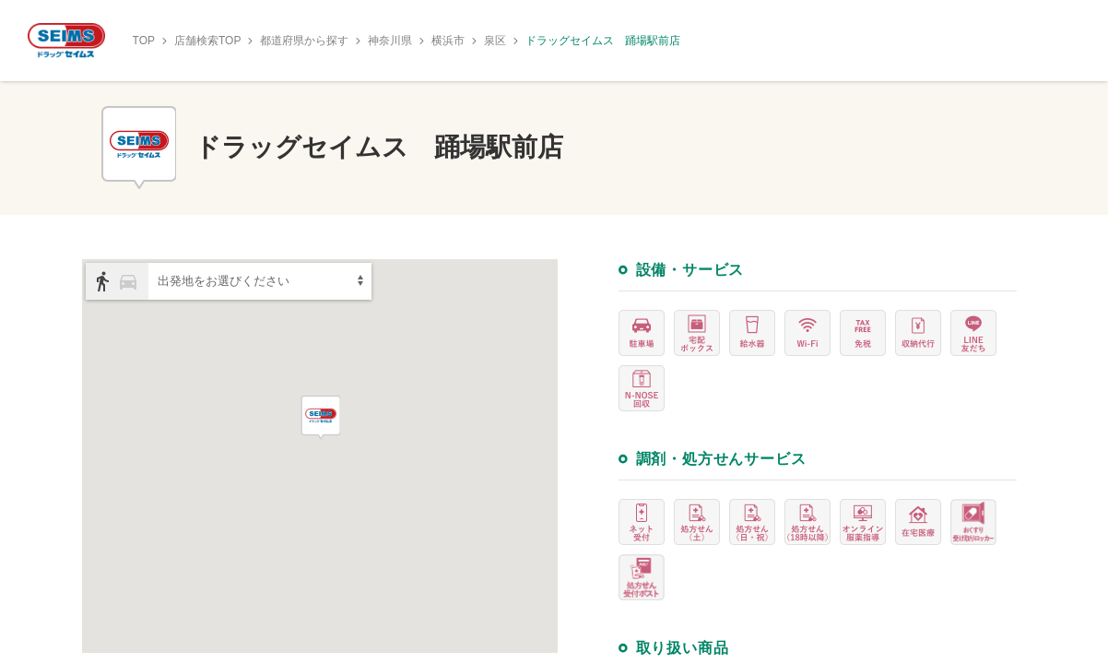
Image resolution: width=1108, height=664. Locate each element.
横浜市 (448, 40)
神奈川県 (390, 40)
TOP (144, 40)
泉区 (495, 40)
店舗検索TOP (207, 40)
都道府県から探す (304, 40)
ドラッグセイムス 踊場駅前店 (602, 40)
